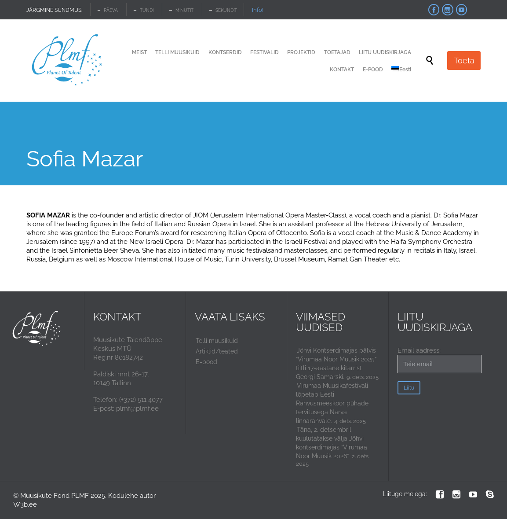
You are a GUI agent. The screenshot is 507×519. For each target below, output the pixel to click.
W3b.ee (25, 504)
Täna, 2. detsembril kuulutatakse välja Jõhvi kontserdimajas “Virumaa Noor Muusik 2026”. (331, 443)
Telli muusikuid (217, 340)
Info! (257, 10)
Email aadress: (439, 359)
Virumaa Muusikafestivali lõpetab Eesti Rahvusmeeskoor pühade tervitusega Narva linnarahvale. (332, 403)
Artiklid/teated (217, 351)
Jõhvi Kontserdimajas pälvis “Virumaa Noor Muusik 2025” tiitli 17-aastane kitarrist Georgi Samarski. (336, 363)
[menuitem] (401, 70)
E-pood (206, 361)
